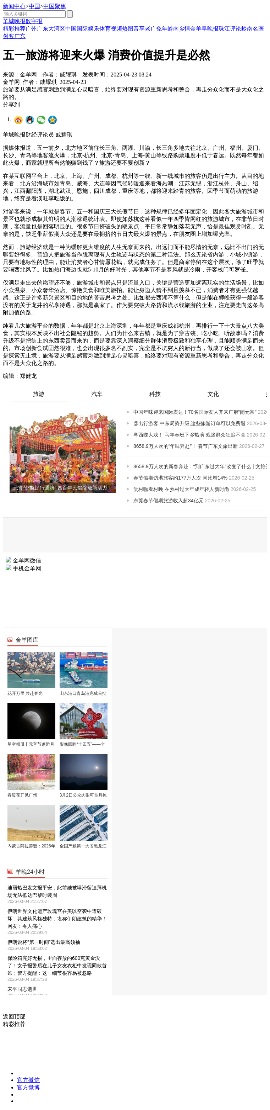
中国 (34, 6)
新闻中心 (14, 6)
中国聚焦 (54, 6)
